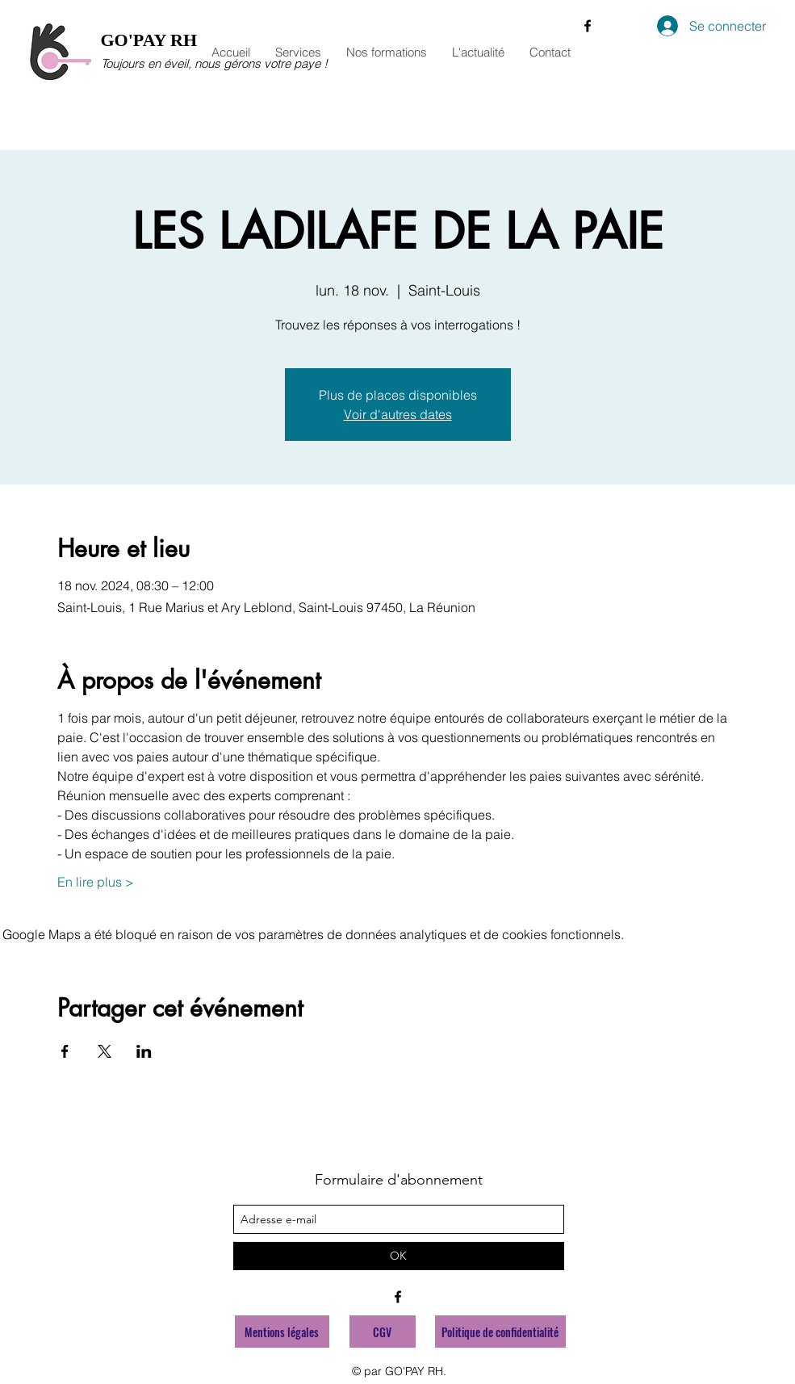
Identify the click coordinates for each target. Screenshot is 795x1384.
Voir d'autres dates (398, 414)
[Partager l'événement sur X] (104, 1051)
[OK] (398, 1256)
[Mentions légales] (282, 1331)
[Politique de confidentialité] (500, 1331)
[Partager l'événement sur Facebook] (65, 1051)
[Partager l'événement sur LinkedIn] (144, 1051)
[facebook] (588, 26)
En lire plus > (95, 882)
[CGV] (382, 1331)
